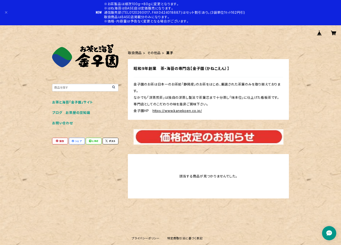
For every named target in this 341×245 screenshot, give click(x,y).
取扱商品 (135, 53)
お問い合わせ (62, 123)
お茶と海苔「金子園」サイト (72, 102)
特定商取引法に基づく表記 (185, 238)
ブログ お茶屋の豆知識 (71, 113)
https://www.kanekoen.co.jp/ (177, 111)
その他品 (154, 53)
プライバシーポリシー (146, 238)
